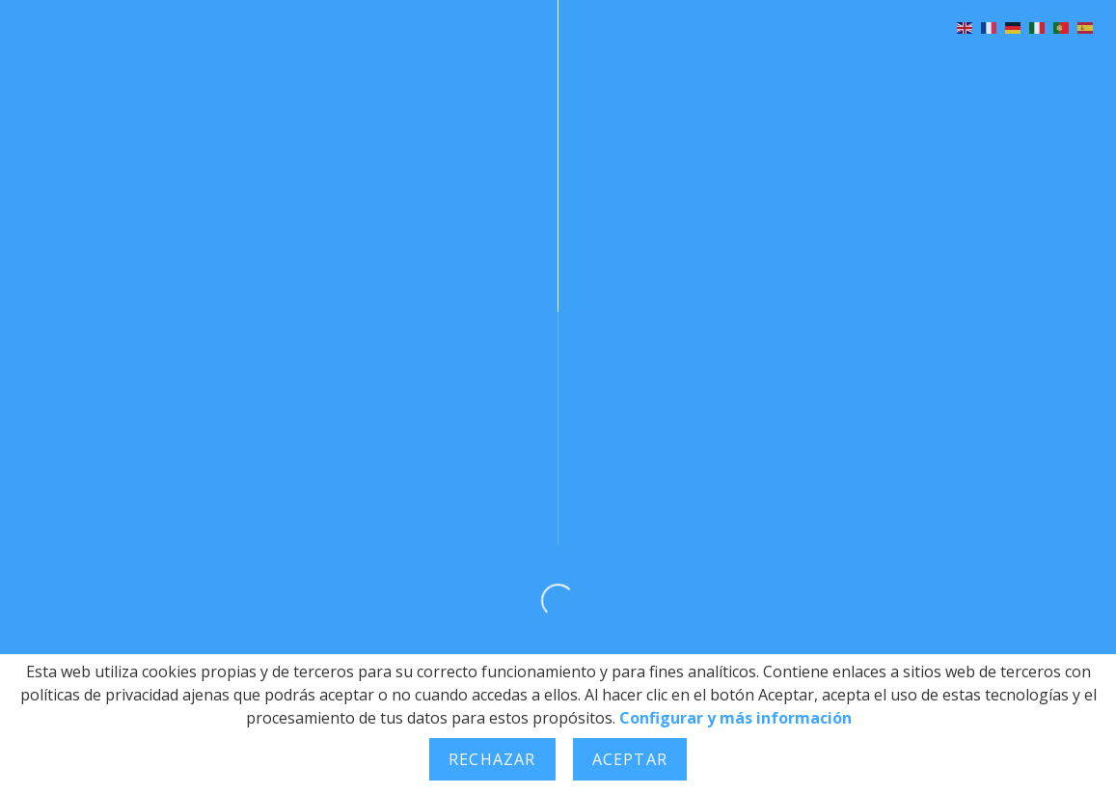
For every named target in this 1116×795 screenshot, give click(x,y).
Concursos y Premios (841, 66)
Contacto (1025, 66)
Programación (399, 66)
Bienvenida (115, 66)
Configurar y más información (735, 717)
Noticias (662, 66)
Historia (248, 66)
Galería (543, 66)
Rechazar (492, 759)
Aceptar (629, 759)
